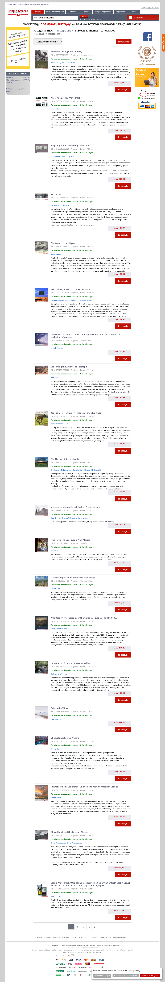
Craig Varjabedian (58, 843)
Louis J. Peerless (57, 348)
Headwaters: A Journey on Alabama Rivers (72, 663)
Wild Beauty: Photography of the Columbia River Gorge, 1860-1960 (84, 617)
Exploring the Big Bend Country (66, 51)
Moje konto (120, 11)
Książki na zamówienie (55, 11)
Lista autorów (113, 945)
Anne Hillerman (57, 798)
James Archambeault (59, 424)
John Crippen (56, 896)
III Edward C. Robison (59, 470)
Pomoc (134, 11)
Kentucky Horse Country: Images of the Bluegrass (76, 412)
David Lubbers (56, 254)
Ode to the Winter (60, 708)
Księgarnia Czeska (59, 945)
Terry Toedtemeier (59, 629)
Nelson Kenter (56, 588)
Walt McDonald (86, 300)
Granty (86, 11)
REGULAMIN (77, 937)
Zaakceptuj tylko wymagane (125, 975)
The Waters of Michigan (63, 243)
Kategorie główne (18, 73)
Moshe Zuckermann (79, 518)
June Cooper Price (67, 62)
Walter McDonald (71, 300)
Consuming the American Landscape (69, 366)
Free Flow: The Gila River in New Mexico (70, 539)
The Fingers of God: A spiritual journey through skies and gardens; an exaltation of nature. (85, 335)
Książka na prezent (103, 11)
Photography (63, 30)
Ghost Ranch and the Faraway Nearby (69, 832)
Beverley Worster (75, 470)
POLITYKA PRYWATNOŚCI (94, 937)
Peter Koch (55, 62)
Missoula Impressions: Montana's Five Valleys (73, 577)
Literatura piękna (14, 80)
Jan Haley (54, 551)
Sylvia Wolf (66, 518)
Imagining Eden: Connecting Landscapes (70, 145)
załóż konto (154, 8)
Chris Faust (55, 205)
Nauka (10, 77)
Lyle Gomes (55, 156)
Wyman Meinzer (57, 300)
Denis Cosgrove (67, 156)
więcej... (10, 82)
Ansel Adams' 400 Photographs (66, 97)
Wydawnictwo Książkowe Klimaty (81, 945)
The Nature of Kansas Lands (65, 459)
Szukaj (38, 11)
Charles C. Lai (56, 719)
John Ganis (55, 377)
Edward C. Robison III (92, 470)
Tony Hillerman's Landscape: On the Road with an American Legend (84, 786)
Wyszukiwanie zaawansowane (91, 19)
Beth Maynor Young (59, 674)
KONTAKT (66, 937)
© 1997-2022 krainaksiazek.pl (48, 937)
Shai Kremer (56, 518)
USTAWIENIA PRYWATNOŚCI (116, 937)
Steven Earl (55, 749)
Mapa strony (102, 945)
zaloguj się (145, 8)
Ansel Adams (56, 109)
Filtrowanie (123, 41)
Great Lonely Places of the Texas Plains (70, 289)
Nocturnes (56, 194)
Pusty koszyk (138, 17)
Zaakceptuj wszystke (149, 975)
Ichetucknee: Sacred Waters (65, 737)
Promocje (72, 11)
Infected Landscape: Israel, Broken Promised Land (75, 507)
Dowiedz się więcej (102, 975)
